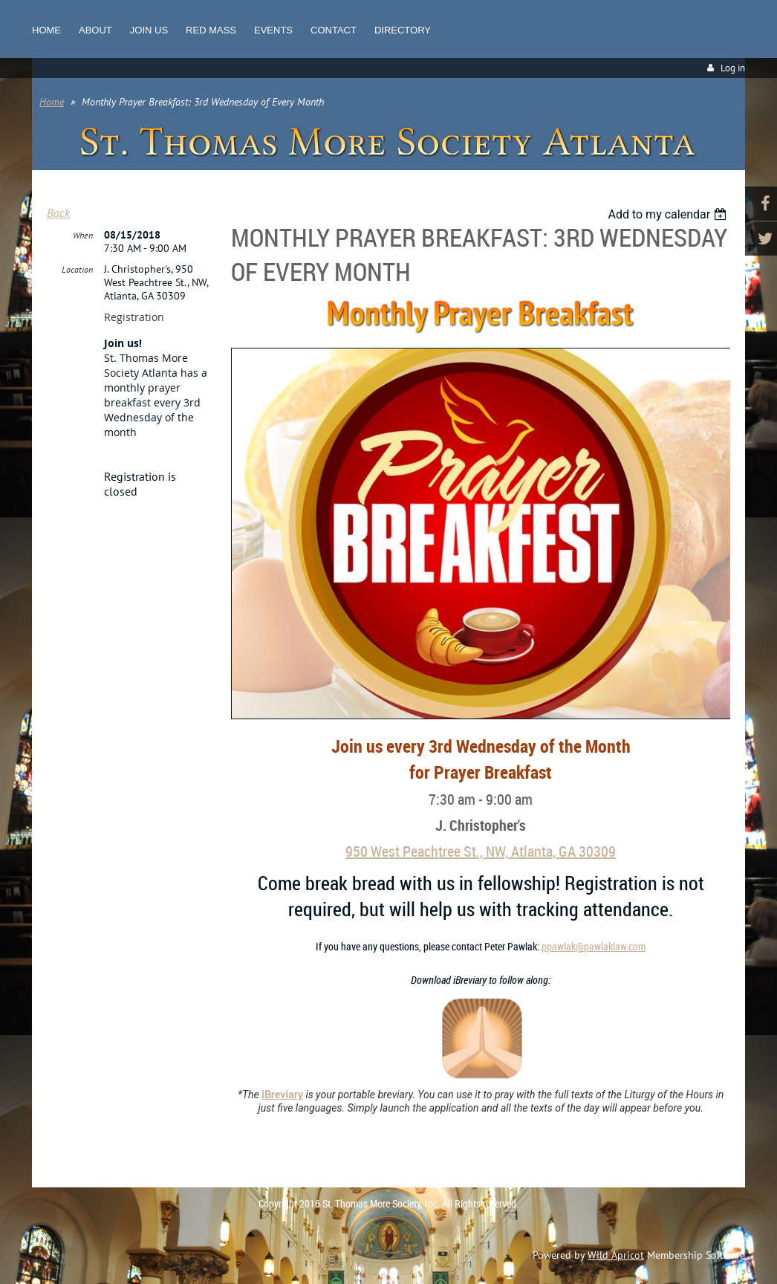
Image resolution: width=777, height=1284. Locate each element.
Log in (733, 68)
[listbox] (669, 214)
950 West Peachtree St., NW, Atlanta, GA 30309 (480, 851)
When (83, 235)
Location (77, 269)
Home (51, 101)
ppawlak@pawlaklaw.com (594, 946)
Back (58, 212)
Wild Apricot (616, 1255)
